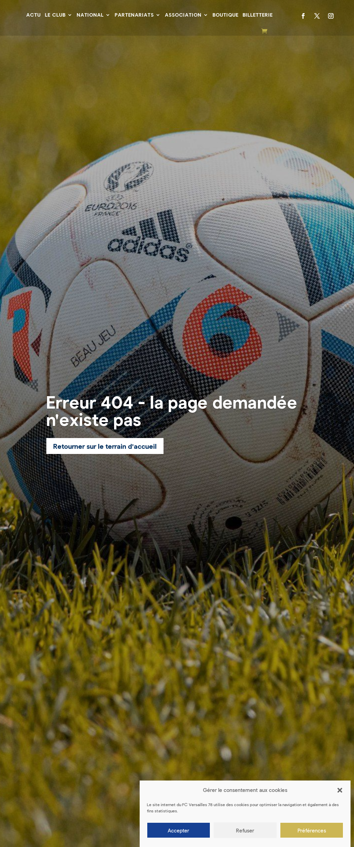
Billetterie (258, 15)
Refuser (245, 830)
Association (183, 15)
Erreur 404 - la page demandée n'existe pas (171, 410)
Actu (33, 15)
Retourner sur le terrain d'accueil (105, 446)
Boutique (226, 15)
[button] (339, 790)
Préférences (312, 830)
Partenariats (134, 15)
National (90, 15)
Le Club (55, 15)
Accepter (178, 830)
